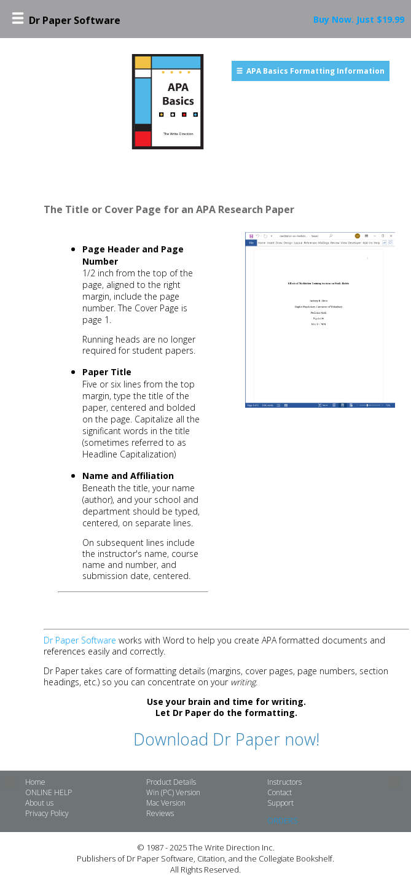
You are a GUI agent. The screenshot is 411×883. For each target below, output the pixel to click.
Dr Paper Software (80, 640)
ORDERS (282, 820)
